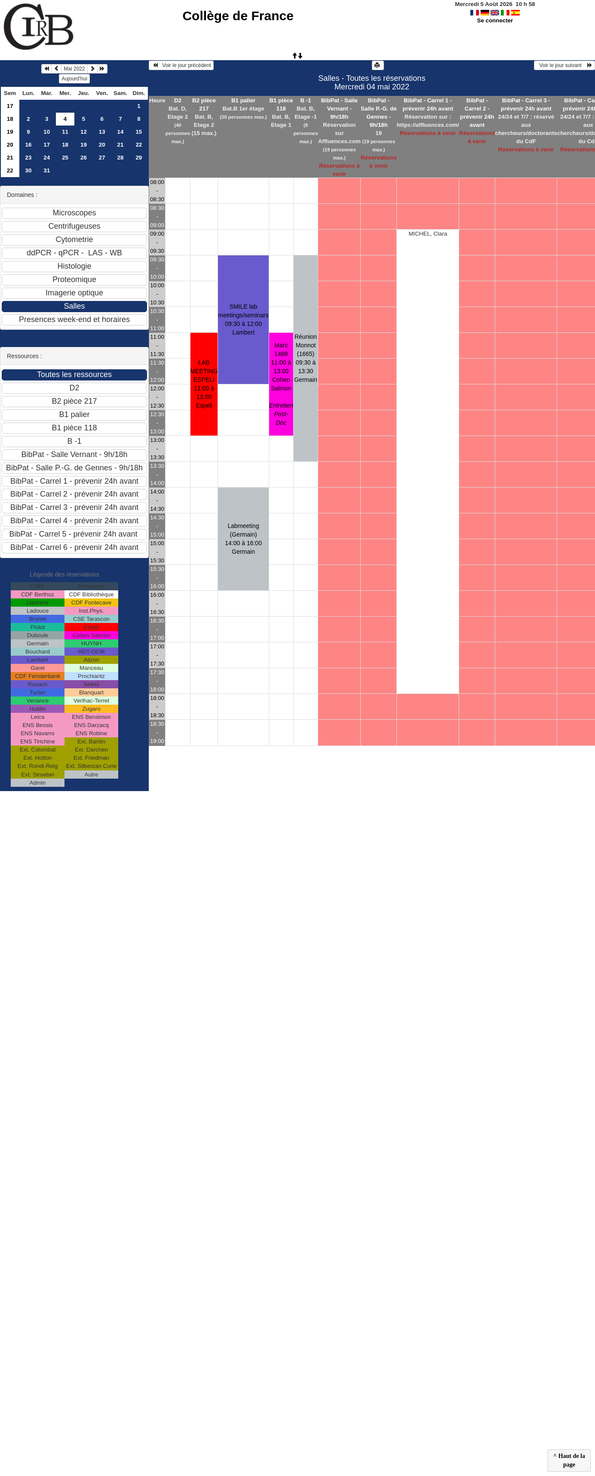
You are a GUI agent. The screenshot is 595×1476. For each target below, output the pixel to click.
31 (46, 170)
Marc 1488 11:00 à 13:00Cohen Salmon (281, 384)
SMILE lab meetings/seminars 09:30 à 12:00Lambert (243, 319)
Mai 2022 (74, 69)
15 (138, 132)
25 (65, 157)
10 (46, 132)
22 (138, 144)
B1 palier (243, 100)
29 (138, 157)
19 (10, 132)
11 (65, 132)
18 (10, 119)
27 (102, 157)
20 (10, 144)
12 (83, 132)
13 (102, 132)
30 (28, 170)
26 (83, 157)
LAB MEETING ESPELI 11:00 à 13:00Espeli (204, 384)
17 (10, 106)
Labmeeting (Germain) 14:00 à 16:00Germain (243, 538)
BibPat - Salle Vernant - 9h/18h (339, 108)
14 (120, 132)
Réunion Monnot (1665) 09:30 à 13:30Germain (305, 358)
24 (46, 157)
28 (120, 157)
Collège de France (237, 16)
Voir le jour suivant (564, 65)
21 (120, 144)
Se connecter (495, 20)
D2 (177, 100)
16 (28, 144)
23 (28, 157)
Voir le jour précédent (181, 65)
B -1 (305, 100)
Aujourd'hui (74, 79)
